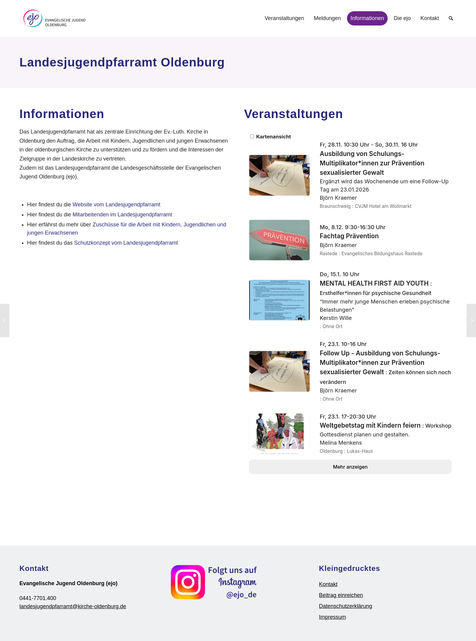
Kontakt (328, 584)
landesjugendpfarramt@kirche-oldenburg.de (72, 606)
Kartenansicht (270, 137)
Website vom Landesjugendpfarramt (116, 205)
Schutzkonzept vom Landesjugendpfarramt (126, 243)
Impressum (332, 617)
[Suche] (451, 18)
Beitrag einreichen (341, 595)
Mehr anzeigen (350, 467)
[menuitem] (284, 18)
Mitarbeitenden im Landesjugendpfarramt (122, 215)
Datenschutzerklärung (345, 606)
